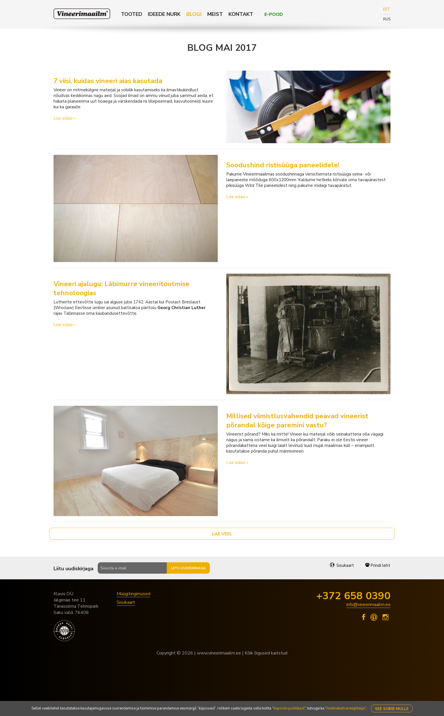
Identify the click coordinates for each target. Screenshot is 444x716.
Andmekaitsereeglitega (345, 708)
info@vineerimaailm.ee (368, 604)
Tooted (131, 14)
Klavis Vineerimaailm (82, 14)
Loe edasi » (64, 118)
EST (386, 9)
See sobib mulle (392, 708)
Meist (215, 14)
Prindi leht (377, 565)
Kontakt (241, 14)
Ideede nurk (164, 14)
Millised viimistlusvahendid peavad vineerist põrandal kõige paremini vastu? (297, 420)
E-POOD (273, 14)
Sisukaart (342, 565)
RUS (386, 19)
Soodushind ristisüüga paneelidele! (282, 165)
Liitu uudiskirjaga (188, 568)
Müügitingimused (133, 594)
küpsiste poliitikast (289, 708)
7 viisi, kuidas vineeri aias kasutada (108, 80)
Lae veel (222, 534)
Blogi (194, 14)
